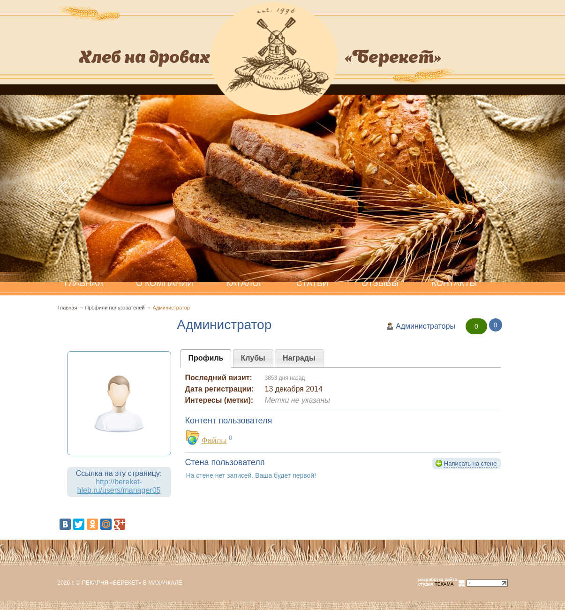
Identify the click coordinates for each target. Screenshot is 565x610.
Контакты (454, 283)
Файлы (214, 440)
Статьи (312, 283)
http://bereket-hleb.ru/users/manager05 (119, 486)
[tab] (206, 358)
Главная (67, 307)
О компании (164, 283)
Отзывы (380, 283)
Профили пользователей (115, 307)
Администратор (171, 307)
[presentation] (206, 358)
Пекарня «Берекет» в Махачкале (132, 583)
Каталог (244, 283)
